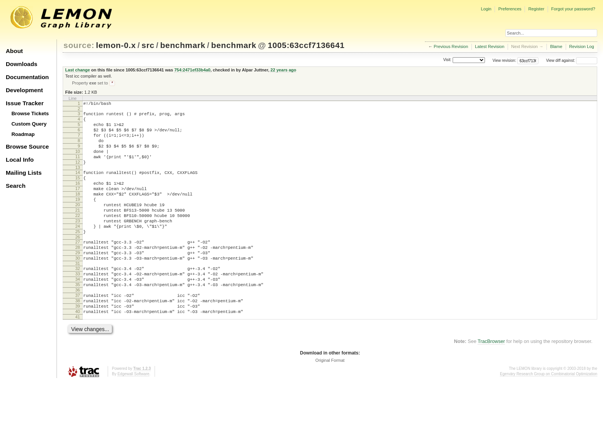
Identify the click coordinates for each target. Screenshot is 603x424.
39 (77, 346)
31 (77, 295)
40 (77, 352)
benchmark (182, 45)
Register (536, 9)
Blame (556, 46)
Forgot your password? (573, 9)
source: (78, 45)
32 (77, 300)
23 (77, 244)
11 (77, 168)
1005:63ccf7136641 (306, 45)
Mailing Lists (24, 172)
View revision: (504, 60)
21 (77, 231)
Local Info (20, 159)
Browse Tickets (30, 113)
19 (77, 218)
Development (24, 90)
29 (77, 282)
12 (77, 174)
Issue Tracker (24, 103)
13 (77, 181)
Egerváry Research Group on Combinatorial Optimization (548, 416)
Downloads (21, 64)
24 (77, 251)
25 (77, 257)
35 (77, 320)
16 (77, 199)
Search (15, 185)
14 (77, 186)
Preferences (509, 9)
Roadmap (23, 134)
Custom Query (29, 124)
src (148, 45)
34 (77, 313)
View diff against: (571, 60)
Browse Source (27, 146)
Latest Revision (490, 46)
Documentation (27, 77)
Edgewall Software (133, 416)
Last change (77, 70)
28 (77, 275)
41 (77, 359)
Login (486, 9)
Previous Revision (451, 46)
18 (77, 212)
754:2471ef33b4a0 (192, 70)
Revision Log (581, 46)
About (14, 51)
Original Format (330, 402)
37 (77, 333)
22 (77, 238)
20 (77, 225)
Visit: (447, 60)
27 (77, 269)
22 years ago (283, 70)
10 (77, 161)
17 (77, 205)
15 (77, 192)
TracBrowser (491, 383)
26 (77, 264)
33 (77, 307)
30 (77, 289)
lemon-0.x (116, 45)
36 (77, 326)
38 (77, 339)
